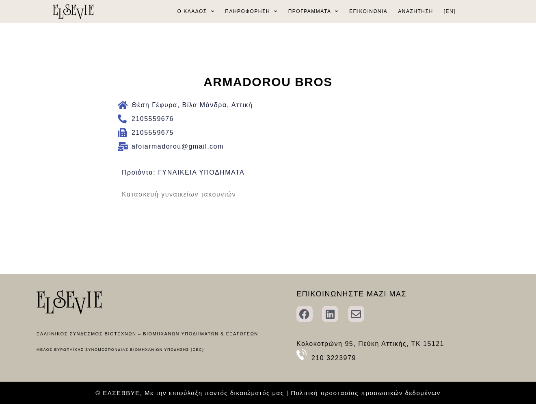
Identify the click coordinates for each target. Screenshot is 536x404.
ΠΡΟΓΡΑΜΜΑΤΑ (313, 11)
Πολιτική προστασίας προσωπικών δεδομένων (366, 392)
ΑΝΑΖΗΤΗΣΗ (415, 11)
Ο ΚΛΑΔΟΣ (196, 11)
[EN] (450, 11)
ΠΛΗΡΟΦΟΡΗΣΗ (251, 11)
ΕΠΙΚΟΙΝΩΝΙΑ (368, 11)
